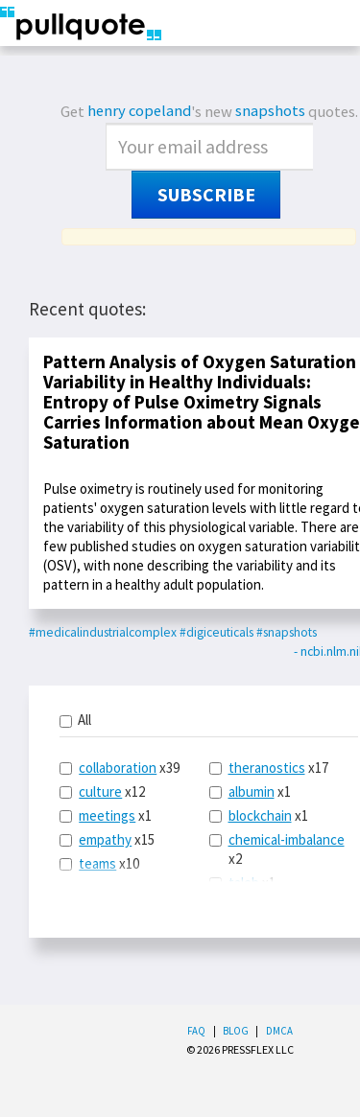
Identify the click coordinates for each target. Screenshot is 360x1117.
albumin (251, 791)
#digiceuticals (216, 632)
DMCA (279, 1030)
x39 (120, 767)
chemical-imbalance (286, 839)
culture (100, 791)
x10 (99, 863)
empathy (105, 839)
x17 (268, 767)
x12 (102, 791)
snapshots (270, 111)
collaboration (117, 767)
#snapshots (286, 632)
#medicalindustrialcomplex (103, 632)
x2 (277, 849)
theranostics (266, 767)
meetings (107, 815)
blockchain (260, 815)
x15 (107, 839)
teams (97, 863)
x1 (106, 815)
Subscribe (206, 194)
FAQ (196, 1030)
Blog (236, 1030)
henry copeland (139, 111)
